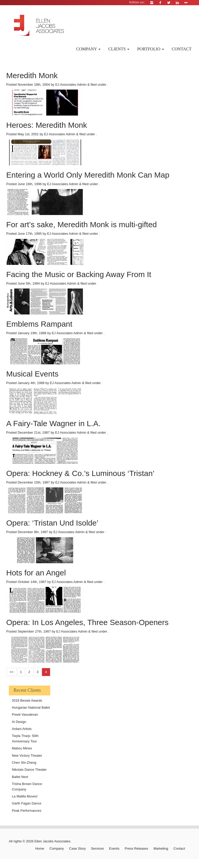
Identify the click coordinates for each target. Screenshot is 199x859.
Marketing (160, 848)
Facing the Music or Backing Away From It (78, 274)
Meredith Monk (32, 75)
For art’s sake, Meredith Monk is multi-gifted (81, 224)
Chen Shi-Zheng (24, 762)
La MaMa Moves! (25, 796)
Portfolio (150, 48)
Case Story (77, 848)
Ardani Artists (22, 729)
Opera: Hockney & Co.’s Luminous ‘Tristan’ (80, 473)
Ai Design (19, 722)
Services (97, 848)
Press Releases (136, 848)
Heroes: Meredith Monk (46, 125)
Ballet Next (20, 777)
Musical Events (32, 374)
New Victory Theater (27, 755)
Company (88, 48)
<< (11, 672)
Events (114, 848)
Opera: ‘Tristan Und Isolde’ (52, 523)
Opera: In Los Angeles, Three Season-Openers (87, 622)
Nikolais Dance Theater (29, 769)
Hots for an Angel (36, 572)
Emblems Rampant (39, 324)
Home (39, 848)
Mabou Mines (22, 748)
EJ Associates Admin (70, 84)
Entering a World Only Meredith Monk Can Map (87, 175)
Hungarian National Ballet (31, 707)
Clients (119, 48)
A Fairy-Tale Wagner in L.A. (53, 423)
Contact (181, 48)
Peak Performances (26, 811)
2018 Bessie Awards (27, 700)
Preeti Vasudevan (25, 714)
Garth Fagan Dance (26, 803)
